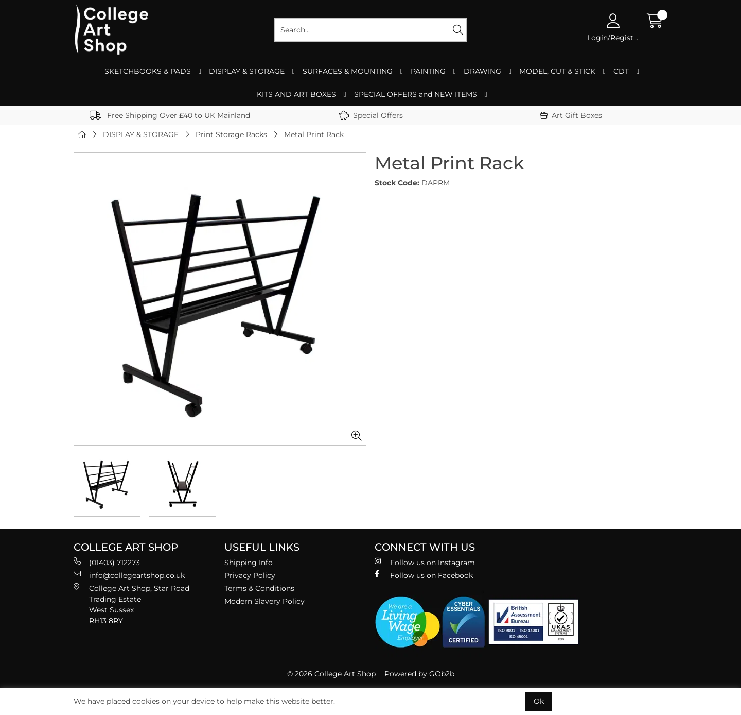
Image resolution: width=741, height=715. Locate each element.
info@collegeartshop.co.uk (129, 575)
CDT (621, 71)
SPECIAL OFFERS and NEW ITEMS (415, 94)
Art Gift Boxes (571, 115)
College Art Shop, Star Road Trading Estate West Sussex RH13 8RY (131, 604)
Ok (539, 701)
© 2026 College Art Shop (331, 673)
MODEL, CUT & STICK (557, 71)
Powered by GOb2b (419, 673)
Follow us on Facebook (424, 575)
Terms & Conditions (259, 588)
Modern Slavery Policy (264, 601)
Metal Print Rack (314, 134)
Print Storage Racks (231, 134)
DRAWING (482, 71)
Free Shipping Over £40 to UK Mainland (170, 115)
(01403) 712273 (107, 562)
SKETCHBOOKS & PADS (147, 71)
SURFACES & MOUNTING (348, 71)
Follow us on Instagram (425, 562)
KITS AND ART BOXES (296, 94)
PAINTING (428, 71)
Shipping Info (248, 562)
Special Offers (371, 115)
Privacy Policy (249, 575)
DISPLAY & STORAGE (247, 71)
